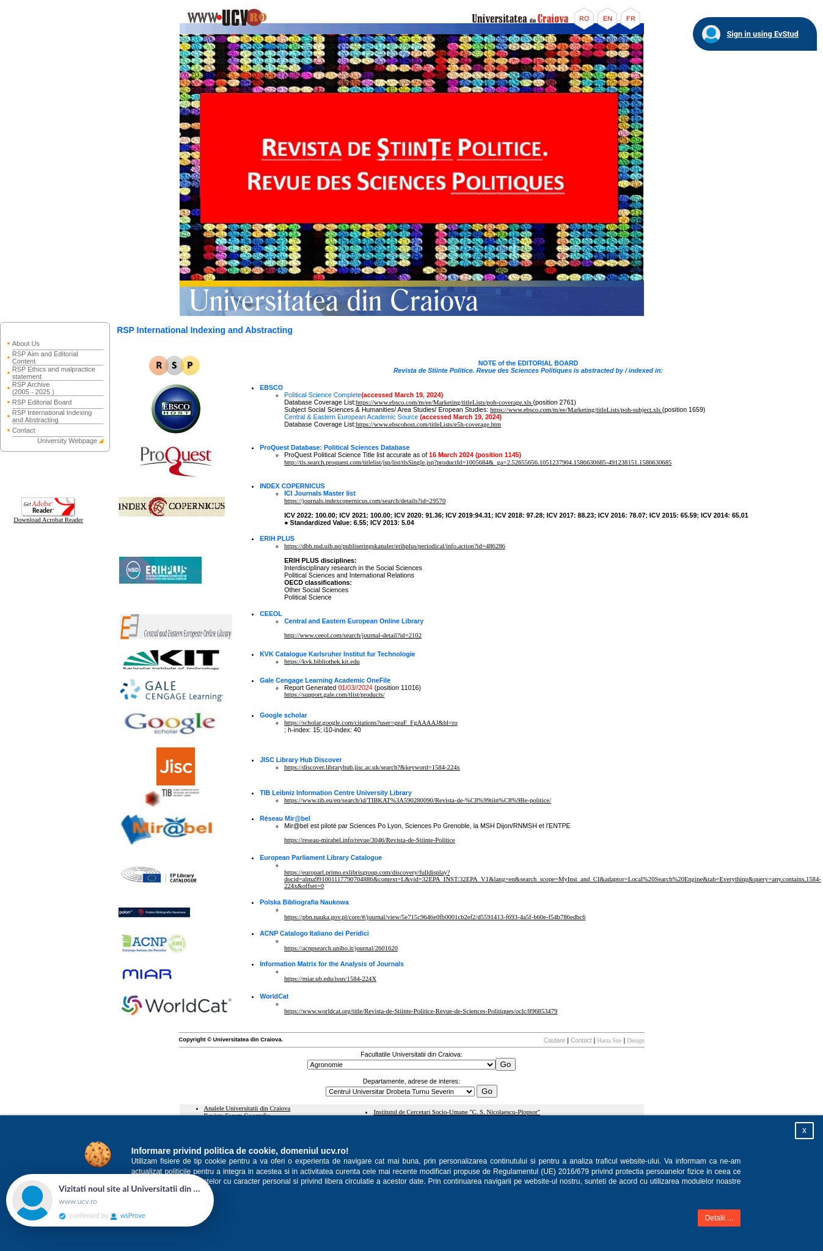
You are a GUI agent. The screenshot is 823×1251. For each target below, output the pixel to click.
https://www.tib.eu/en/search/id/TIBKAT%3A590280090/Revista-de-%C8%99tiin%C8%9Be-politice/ (417, 800)
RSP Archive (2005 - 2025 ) (33, 388)
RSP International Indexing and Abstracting (52, 416)
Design (635, 1040)
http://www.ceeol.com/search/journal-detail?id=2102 (353, 635)
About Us (26, 343)
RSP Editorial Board (42, 402)
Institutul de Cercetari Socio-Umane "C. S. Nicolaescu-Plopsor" (456, 1112)
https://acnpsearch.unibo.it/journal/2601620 (341, 948)
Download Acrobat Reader (48, 517)
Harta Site (609, 1040)
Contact (23, 430)
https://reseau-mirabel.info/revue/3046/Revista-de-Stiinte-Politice (369, 840)
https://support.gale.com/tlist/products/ (334, 694)
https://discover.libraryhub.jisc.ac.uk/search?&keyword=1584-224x (372, 767)
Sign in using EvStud (762, 34)
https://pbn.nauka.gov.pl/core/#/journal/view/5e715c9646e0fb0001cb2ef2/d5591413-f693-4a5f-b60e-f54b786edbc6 (434, 917)
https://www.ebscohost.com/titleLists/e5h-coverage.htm (428, 424)
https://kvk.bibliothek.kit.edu (321, 661)
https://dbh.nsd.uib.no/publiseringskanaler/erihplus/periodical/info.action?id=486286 (394, 546)
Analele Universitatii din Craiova (247, 1108)
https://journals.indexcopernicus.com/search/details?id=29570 (364, 500)
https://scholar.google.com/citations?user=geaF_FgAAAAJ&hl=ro (371, 722)
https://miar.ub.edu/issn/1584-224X (330, 978)
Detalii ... (719, 1218)
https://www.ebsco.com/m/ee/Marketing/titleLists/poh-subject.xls (576, 409)
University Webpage (67, 440)
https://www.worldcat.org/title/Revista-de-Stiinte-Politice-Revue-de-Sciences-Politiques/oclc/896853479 (420, 1011)
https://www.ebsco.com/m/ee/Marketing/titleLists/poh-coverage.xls (444, 402)
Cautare (555, 1040)
